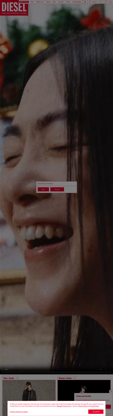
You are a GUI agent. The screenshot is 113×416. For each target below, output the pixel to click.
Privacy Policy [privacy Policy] (82, 406)
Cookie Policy (94, 406)
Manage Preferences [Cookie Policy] (64, 406)
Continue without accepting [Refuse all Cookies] (19, 412)
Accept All (96, 412)
